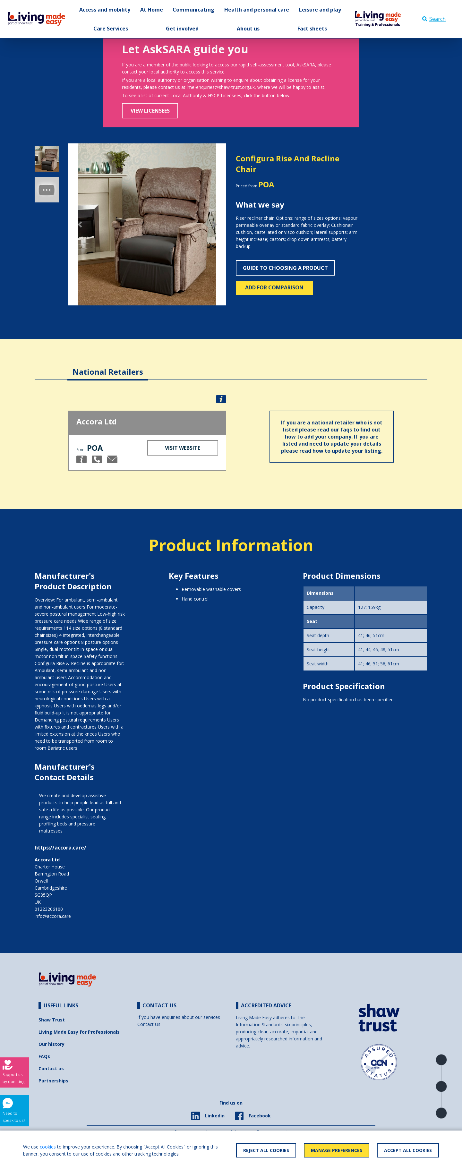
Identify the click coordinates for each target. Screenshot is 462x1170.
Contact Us (148, 1024)
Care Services (110, 28)
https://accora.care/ (60, 847)
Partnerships (53, 1081)
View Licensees (150, 110)
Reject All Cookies (266, 1150)
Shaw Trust (51, 1020)
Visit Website (182, 447)
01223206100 (49, 909)
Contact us (51, 1068)
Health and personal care (256, 9)
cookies (48, 1147)
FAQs (44, 1056)
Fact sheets (312, 28)
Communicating (193, 9)
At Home (151, 9)
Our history (51, 1044)
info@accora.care (53, 916)
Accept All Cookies (408, 1150)
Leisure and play (320, 9)
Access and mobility (104, 9)
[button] (80, 224)
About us (248, 28)
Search (434, 18)
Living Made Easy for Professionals (79, 1032)
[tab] (107, 367)
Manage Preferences (336, 1150)
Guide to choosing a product (285, 267)
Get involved (182, 28)
